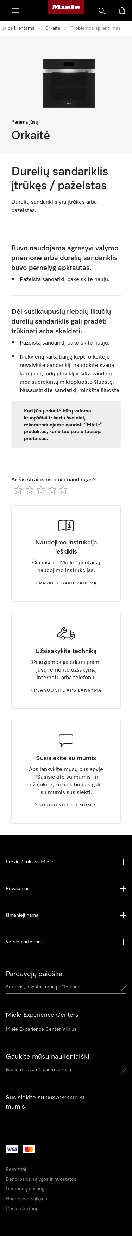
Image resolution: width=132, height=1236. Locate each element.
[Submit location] (123, 988)
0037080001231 (65, 1098)
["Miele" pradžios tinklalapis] (66, 10)
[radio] (18, 490)
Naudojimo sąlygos (26, 1198)
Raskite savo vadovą (66, 583)
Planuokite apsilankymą (65, 690)
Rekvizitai (16, 1169)
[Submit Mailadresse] (123, 1071)
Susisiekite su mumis (66, 805)
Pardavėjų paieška (34, 974)
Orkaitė (52, 28)
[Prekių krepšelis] (122, 10)
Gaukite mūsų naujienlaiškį (47, 1056)
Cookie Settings (23, 1208)
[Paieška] (102, 10)
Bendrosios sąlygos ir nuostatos (41, 1179)
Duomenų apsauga (26, 1189)
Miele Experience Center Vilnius (41, 1029)
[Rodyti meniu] (15, 10)
